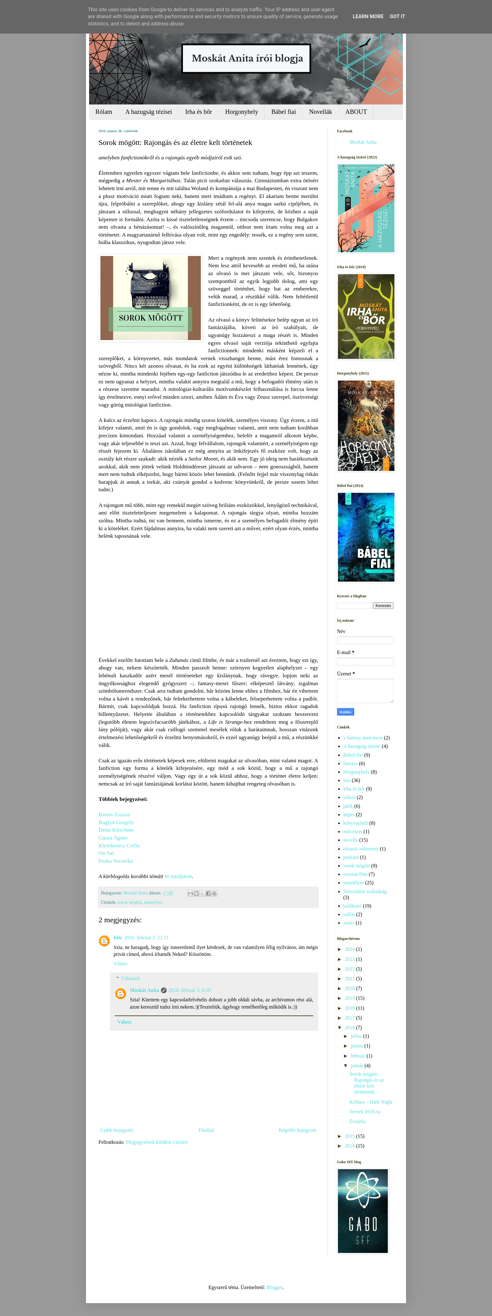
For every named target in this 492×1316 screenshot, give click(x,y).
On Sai (106, 853)
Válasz (120, 963)
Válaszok (130, 978)
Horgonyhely (241, 111)
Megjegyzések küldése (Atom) (156, 1142)
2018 (350, 1008)
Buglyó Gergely (116, 822)
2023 (350, 959)
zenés (349, 922)
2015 (350, 1136)
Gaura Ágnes (113, 837)
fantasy (350, 763)
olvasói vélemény (360, 848)
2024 (350, 949)
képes (349, 814)
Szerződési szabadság (365, 891)
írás (346, 780)
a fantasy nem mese (363, 737)
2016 (350, 1027)
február (358, 1055)
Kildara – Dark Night (371, 1102)
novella (350, 840)
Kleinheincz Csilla (119, 845)
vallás (349, 914)
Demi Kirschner (116, 830)
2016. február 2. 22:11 (146, 937)
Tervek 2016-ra (365, 1111)
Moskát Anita (144, 990)
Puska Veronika (116, 861)
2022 (350, 969)
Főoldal (206, 1130)
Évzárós (358, 1121)
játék (348, 806)
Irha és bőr (198, 111)
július (357, 1036)
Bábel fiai (283, 111)
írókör (349, 797)
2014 (350, 1145)
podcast (351, 857)
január (358, 1065)
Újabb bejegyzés (116, 1130)
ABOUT (356, 111)
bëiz (118, 937)
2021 (350, 978)
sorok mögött (130, 902)
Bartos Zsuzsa (114, 814)
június (357, 1045)
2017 (350, 1017)
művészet (352, 831)
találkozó (352, 905)
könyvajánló (355, 823)
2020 (350, 988)
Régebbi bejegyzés (298, 1130)
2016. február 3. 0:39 (189, 990)
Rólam (103, 111)
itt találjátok (178, 876)
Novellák (320, 111)
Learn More (368, 16)
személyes (153, 902)
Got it (397, 16)
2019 (350, 998)
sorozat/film (355, 874)
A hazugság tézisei (148, 111)
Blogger (274, 1287)
